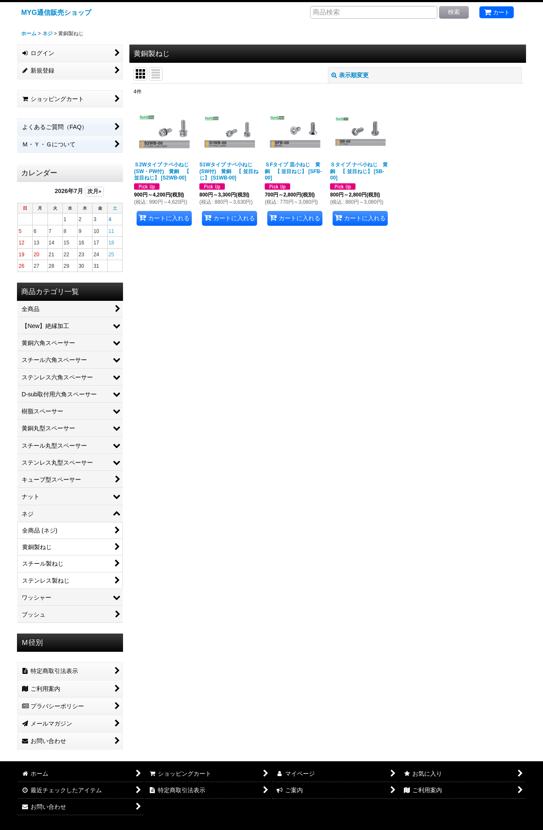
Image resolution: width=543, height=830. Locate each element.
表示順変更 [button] (350, 75)
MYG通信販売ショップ (56, 12)
